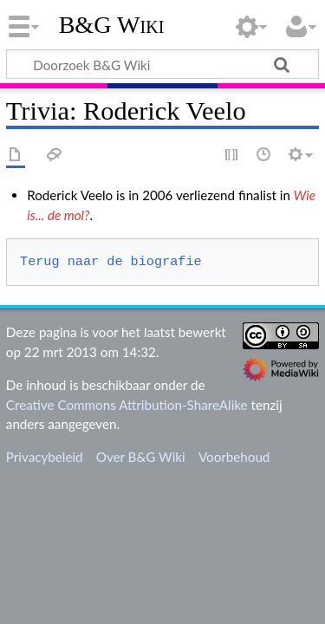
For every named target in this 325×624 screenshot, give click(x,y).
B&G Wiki (112, 25)
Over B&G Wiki (140, 457)
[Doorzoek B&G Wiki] (162, 64)
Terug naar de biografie (111, 261)
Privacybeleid (44, 457)
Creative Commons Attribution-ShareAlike (127, 405)
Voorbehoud (234, 457)
